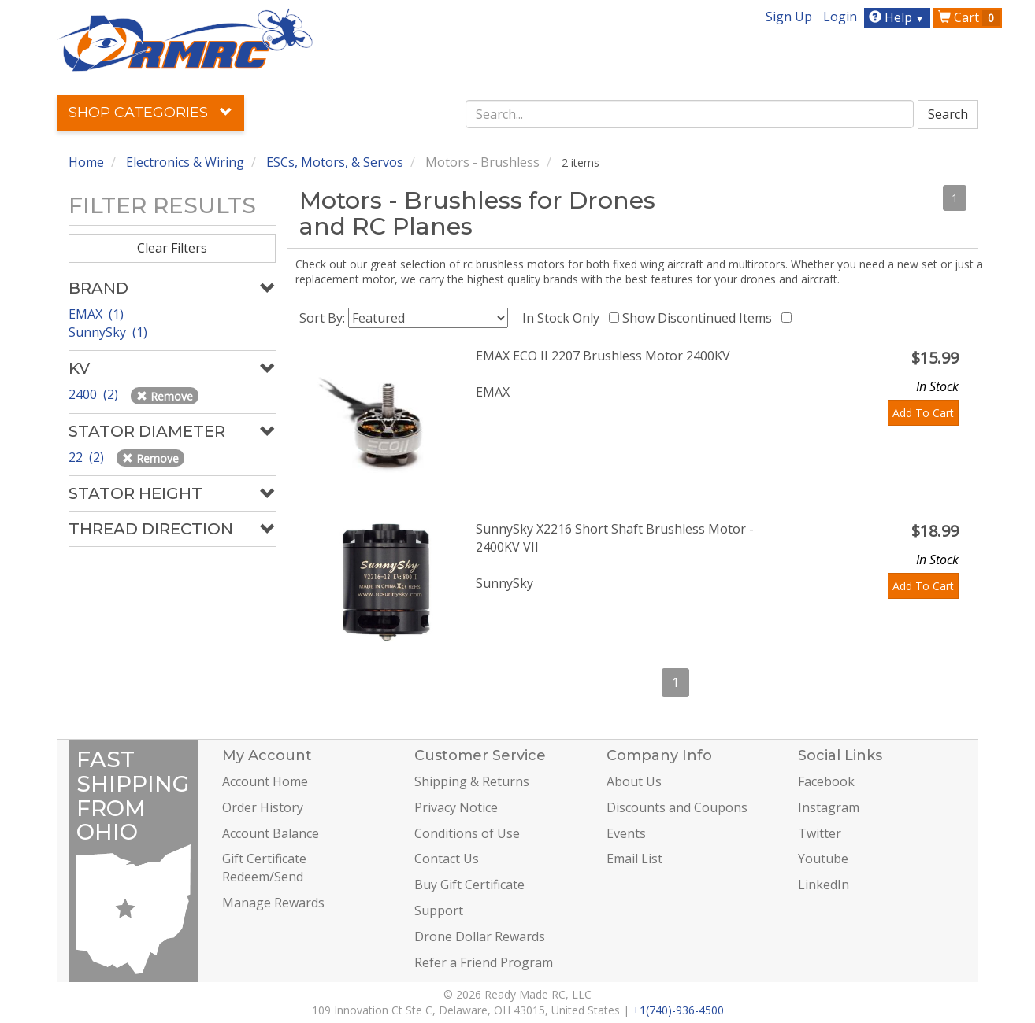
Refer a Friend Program (483, 962)
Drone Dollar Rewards (479, 936)
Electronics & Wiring (185, 162)
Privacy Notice (456, 807)
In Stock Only (564, 318)
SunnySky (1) (108, 332)
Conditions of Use (467, 833)
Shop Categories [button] (150, 112)
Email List (634, 858)
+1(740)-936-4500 (678, 1010)
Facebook (826, 781)
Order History (262, 807)
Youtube (823, 858)
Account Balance (270, 833)
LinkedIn (823, 884)
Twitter (819, 833)
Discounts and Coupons (677, 807)
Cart (969, 17)
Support (438, 910)
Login (840, 16)
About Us (634, 781)
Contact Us (446, 858)
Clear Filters (172, 248)
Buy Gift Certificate (469, 884)
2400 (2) (95, 394)
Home (86, 162)
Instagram (828, 807)
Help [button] (898, 17)
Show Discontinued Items (700, 318)
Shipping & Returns (471, 781)
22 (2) (88, 457)
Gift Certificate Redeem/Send (264, 867)
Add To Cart (923, 412)
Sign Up (789, 16)
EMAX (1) (96, 314)
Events (626, 833)
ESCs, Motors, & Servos (334, 162)
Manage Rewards (273, 902)
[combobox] (690, 114)
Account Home (265, 781)
